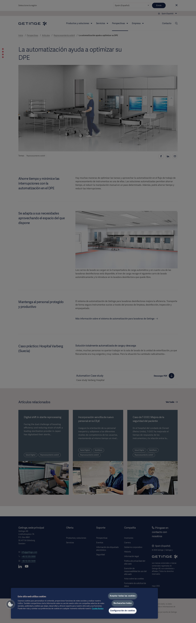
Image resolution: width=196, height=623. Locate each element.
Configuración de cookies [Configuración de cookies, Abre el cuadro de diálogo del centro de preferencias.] (122, 610)
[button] (10, 604)
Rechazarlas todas (123, 603)
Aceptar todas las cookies (123, 596)
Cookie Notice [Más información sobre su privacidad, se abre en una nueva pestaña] (97, 608)
